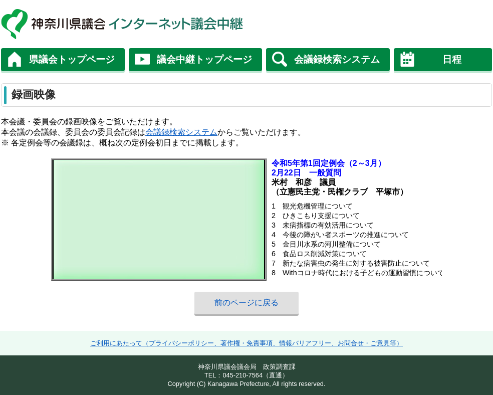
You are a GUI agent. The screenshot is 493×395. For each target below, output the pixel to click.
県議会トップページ (72, 59)
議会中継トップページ (204, 59)
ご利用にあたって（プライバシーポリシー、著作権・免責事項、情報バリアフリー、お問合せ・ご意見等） (246, 343)
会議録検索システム (337, 59)
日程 (451, 59)
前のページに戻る (246, 302)
